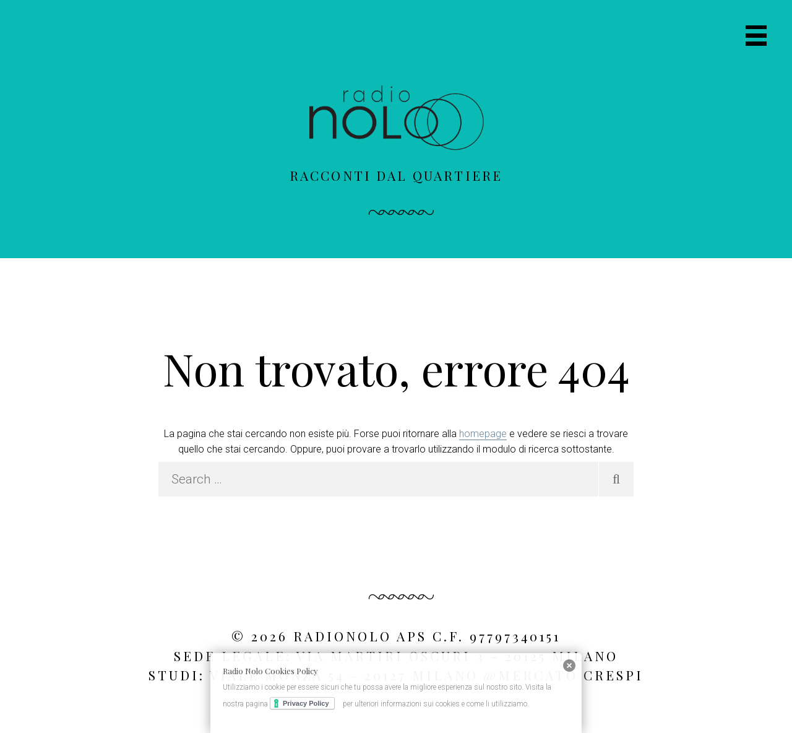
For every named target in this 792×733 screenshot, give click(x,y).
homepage (483, 434)
